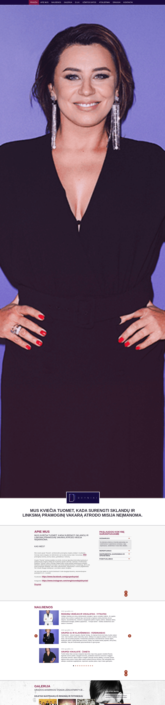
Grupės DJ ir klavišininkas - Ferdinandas (83, 633)
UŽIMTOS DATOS (89, 2)
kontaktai (128, 2)
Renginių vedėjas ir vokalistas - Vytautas (83, 614)
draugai (116, 2)
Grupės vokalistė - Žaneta (75, 652)
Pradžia (33, 2)
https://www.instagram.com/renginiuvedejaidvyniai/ (65, 581)
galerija (68, 2)
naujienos (56, 2)
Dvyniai (37, 584)
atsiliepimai (104, 2)
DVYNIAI (83, 498)
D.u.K (77, 2)
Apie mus (44, 2)
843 (84, 555)
